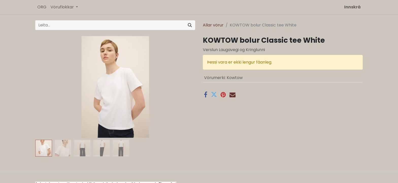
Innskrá (352, 7)
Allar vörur (213, 25)
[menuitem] (41, 7)
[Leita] (190, 25)
